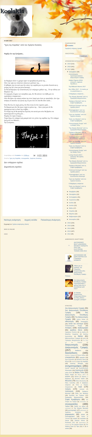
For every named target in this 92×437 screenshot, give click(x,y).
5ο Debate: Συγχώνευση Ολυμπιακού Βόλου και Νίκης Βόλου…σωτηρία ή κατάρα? (80, 296)
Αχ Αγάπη (83, 332)
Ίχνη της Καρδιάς (15, 158)
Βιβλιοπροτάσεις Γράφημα (72, 338)
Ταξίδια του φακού (80, 406)
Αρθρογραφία (83, 328)
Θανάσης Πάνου (81, 359)
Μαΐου (71, 208)
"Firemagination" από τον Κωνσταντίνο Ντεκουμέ (77, 111)
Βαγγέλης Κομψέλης (71, 334)
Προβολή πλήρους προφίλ (73, 48)
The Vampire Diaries (77, 424)
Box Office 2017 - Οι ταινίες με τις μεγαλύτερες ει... (78, 90)
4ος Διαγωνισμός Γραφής (74, 308)
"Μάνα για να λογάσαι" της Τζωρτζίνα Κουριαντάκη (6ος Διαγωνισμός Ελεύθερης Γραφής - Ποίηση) (76, 271)
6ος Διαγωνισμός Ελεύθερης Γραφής (76, 315)
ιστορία (73, 361)
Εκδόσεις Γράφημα (70, 355)
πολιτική (81, 389)
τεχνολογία (68, 408)
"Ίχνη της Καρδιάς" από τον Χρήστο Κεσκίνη (77, 115)
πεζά (80, 387)
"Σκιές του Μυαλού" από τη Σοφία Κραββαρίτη (77, 120)
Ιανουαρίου (73, 219)
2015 (69, 225)
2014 (69, 228)
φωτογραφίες (72, 410)
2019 (69, 64)
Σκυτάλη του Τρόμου (76, 395)
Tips (77, 426)
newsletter (83, 418)
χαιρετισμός (83, 410)
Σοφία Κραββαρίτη (72, 399)
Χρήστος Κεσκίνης (36, 158)
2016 (69, 223)
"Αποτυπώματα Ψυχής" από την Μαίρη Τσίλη (78, 151)
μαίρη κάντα (68, 372)
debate (83, 414)
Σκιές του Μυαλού (81, 393)
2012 (69, 234)
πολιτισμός (69, 391)
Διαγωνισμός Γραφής (76, 347)
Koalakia (70, 45)
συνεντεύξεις (83, 401)
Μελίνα (77, 376)
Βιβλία (80, 336)
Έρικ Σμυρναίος (69, 359)
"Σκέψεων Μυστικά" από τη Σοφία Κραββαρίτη (77, 102)
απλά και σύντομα (75, 324)
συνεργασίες (25, 158)
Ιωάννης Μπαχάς (76, 363)
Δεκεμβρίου (73, 72)
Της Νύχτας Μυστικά (81, 408)
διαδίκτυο (78, 350)
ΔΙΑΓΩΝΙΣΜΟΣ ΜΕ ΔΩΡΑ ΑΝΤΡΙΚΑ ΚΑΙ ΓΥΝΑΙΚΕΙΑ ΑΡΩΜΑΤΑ (80, 257)
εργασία (82, 357)
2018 (69, 66)
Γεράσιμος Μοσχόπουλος (72, 340)
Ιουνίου (71, 205)
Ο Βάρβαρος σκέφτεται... (76, 94)
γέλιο (84, 338)
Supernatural (82, 422)
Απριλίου (72, 211)
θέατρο (67, 361)
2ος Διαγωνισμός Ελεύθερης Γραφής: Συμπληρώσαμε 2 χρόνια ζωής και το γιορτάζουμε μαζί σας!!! (80, 284)
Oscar (67, 420)
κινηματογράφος (73, 366)
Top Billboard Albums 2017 (77, 86)
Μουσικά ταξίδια (80, 378)
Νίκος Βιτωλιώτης (81, 381)
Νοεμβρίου (72, 191)
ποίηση (68, 389)
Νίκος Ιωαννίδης (70, 383)
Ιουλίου (71, 202)
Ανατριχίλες (84, 321)
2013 (69, 231)
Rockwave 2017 (70, 422)
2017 (69, 69)
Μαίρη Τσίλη (79, 372)
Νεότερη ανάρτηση (12, 220)
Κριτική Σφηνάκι (70, 368)
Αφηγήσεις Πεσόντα (71, 332)
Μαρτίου (72, 214)
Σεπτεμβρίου (73, 197)
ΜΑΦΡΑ (67, 376)
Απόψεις (68, 328)
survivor (67, 424)
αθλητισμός (69, 321)
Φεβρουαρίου (73, 216)
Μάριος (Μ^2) (82, 374)
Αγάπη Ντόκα (81, 319)
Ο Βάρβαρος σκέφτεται (76, 183)
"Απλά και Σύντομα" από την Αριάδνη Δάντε (78, 106)
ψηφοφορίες (69, 414)
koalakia (12, 12)
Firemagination (70, 416)
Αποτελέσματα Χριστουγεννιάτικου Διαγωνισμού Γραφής (76, 75)
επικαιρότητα (70, 357)
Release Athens (80, 420)
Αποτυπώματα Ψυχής (73, 325)
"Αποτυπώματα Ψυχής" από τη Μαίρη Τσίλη (78, 124)
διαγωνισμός (71, 344)
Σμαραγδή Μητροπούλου (74, 397)
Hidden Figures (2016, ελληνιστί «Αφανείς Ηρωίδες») (76, 82)
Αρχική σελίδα (30, 220)
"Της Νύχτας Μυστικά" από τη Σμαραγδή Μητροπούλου (78, 97)
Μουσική (68, 381)
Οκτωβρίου (73, 194)
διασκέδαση (71, 353)
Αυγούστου (73, 200)
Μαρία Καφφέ (69, 374)
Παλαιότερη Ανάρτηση (50, 220)
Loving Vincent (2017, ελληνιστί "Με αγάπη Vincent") (76, 156)
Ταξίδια (67, 406)
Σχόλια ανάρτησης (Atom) (20, 224)
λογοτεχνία (79, 370)
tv (83, 426)
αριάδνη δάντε (76, 330)
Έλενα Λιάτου (81, 355)
